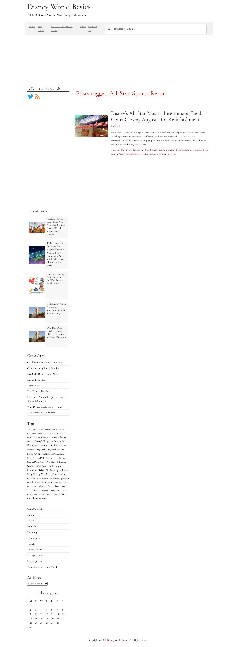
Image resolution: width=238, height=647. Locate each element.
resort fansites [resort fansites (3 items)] (63, 482)
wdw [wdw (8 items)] (44, 498)
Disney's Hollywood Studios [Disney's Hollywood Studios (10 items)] (48, 441)
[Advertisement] (119, 58)
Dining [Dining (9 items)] (63, 437)
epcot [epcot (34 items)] (36, 453)
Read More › (140, 144)
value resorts (149, 153)
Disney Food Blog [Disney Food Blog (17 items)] (49, 445)
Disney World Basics (59, 7)
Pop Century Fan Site (38, 391)
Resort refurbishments (129, 153)
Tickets (31, 543)
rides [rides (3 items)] (38, 486)
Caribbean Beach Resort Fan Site (44, 362)
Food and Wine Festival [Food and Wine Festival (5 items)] (36, 462)
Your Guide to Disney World (42, 567)
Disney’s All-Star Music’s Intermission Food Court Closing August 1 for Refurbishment (156, 116)
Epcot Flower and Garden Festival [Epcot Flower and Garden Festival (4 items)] (53, 454)
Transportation (35, 555)
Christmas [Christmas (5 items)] (51, 433)
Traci (117, 126)
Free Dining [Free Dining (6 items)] (51, 462)
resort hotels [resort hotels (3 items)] (31, 486)
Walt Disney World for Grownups (44, 406)
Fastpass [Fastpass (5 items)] (62, 458)
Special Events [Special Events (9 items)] (46, 486)
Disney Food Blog (36, 379)
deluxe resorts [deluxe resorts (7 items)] (44, 437)
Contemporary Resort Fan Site (43, 368)
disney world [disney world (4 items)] (51, 449)
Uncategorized (35, 561)
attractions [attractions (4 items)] (60, 429)
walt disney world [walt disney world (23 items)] (43, 494)
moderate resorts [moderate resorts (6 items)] (34, 478)
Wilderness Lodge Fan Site (41, 412)
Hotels (30, 520)
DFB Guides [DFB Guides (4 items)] (55, 437)
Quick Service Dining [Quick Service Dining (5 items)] (49, 482)
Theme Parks (34, 538)
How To (31, 526)
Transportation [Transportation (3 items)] (43, 490)
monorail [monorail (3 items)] (45, 478)
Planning (32, 532)
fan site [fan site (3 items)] (56, 458)
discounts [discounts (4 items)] (30, 441)
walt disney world (166, 153)
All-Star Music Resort (128, 149)
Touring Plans (34, 549)
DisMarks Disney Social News (42, 374)
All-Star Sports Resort (152, 149)
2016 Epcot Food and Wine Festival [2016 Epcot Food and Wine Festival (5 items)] (41, 429)
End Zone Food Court (176, 149)
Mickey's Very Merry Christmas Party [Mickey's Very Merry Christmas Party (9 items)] (50, 474)
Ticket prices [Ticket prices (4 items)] (32, 490)
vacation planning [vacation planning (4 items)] (55, 490)
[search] (155, 29)
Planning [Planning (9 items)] (36, 482)
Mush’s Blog (33, 385)
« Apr (30, 627)
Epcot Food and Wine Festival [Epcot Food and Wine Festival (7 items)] (40, 458)
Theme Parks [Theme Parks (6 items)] (59, 486)
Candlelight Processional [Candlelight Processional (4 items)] (36, 433)
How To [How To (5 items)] (51, 466)
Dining (31, 515)
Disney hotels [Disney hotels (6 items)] (39, 449)
